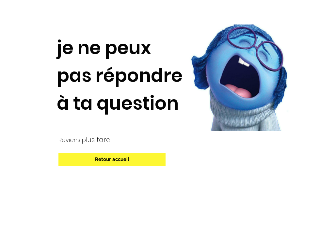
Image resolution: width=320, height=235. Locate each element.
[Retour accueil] (112, 159)
